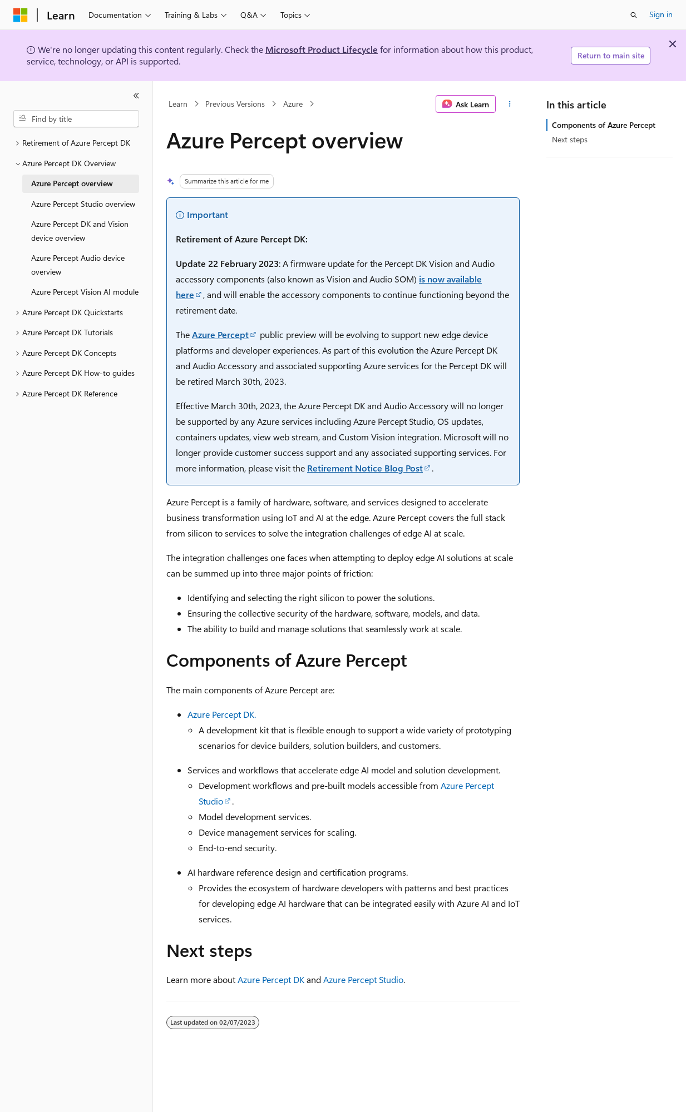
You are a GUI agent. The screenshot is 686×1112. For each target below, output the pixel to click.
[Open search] (634, 15)
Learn (178, 103)
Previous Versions (235, 103)
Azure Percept (220, 334)
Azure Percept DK (271, 979)
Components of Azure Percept (603, 125)
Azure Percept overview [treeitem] (72, 183)
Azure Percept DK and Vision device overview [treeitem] (80, 231)
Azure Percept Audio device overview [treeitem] (78, 264)
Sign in (661, 14)
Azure (293, 103)
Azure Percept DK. (221, 714)
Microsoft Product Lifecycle (321, 49)
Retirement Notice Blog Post (365, 468)
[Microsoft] (20, 15)
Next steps (570, 139)
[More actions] (510, 104)
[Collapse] (136, 96)
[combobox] (76, 119)
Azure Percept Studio (363, 979)
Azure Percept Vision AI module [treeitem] (85, 291)
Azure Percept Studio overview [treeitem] (83, 203)
